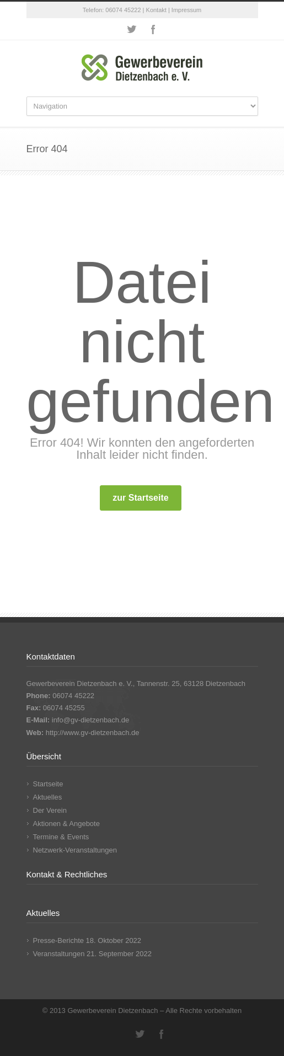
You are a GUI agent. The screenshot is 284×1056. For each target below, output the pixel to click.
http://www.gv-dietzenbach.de (93, 732)
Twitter (131, 29)
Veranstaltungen (59, 954)
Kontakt (156, 10)
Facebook (153, 29)
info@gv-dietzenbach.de (90, 720)
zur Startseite (140, 497)
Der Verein (50, 810)
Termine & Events (61, 837)
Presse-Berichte (58, 940)
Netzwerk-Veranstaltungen (75, 850)
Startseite (48, 784)
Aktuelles (47, 797)
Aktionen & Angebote (66, 823)
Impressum (186, 10)
